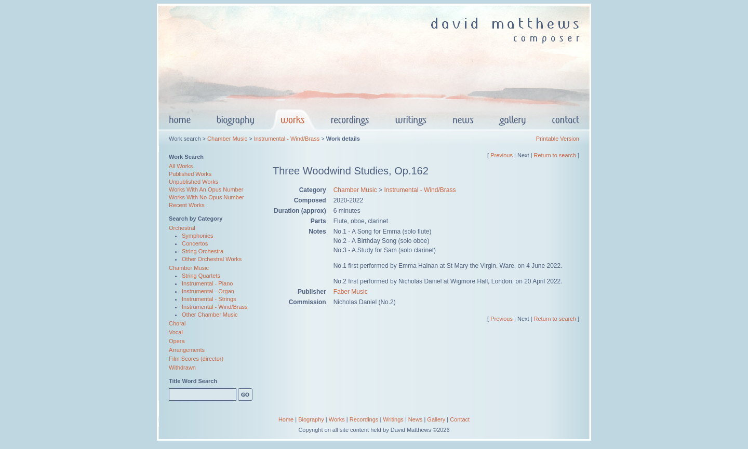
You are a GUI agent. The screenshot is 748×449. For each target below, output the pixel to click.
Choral (177, 323)
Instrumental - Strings (209, 299)
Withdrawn (182, 367)
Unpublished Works (193, 182)
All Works (181, 166)
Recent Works (187, 205)
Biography (311, 419)
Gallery (436, 419)
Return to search (555, 155)
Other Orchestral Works (212, 259)
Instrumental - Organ (208, 291)
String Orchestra (202, 251)
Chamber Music (227, 138)
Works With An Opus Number (206, 189)
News (415, 419)
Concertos (195, 243)
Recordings (364, 419)
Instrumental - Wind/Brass (287, 138)
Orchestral (182, 228)
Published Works (190, 174)
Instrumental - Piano (207, 283)
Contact (460, 419)
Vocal (176, 332)
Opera (177, 341)
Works (337, 419)
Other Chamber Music (210, 314)
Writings (393, 419)
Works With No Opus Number (206, 197)
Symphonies (197, 236)
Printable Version (557, 138)
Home (285, 419)
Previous (501, 155)
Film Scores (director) (196, 359)
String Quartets (201, 276)
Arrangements (187, 350)
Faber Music (350, 291)
